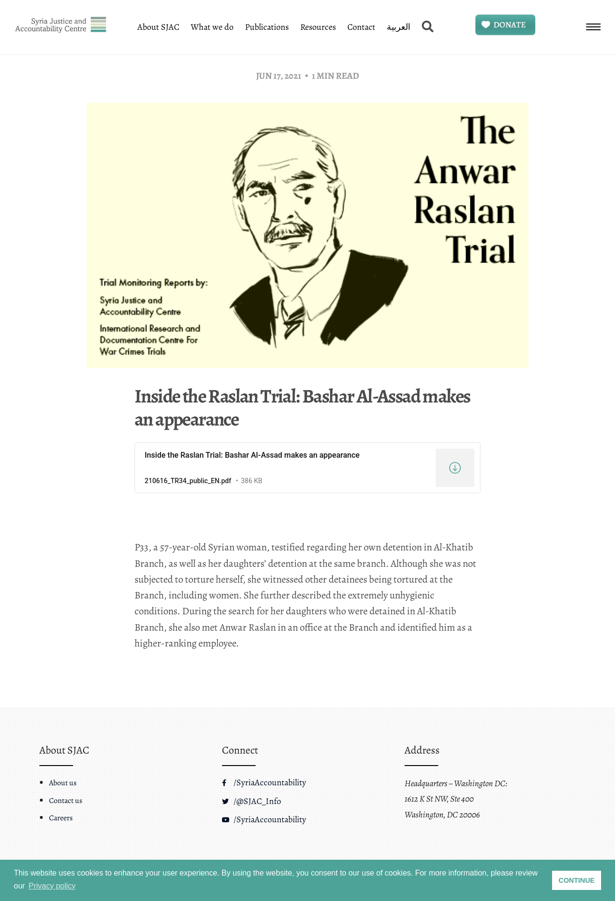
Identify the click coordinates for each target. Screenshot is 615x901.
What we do (212, 27)
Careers (61, 818)
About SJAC (158, 27)
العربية (398, 27)
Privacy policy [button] (52, 886)
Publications (267, 27)
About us (62, 783)
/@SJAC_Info (251, 801)
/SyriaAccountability (264, 782)
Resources (318, 27)
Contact (361, 27)
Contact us (65, 800)
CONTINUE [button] (577, 880)
